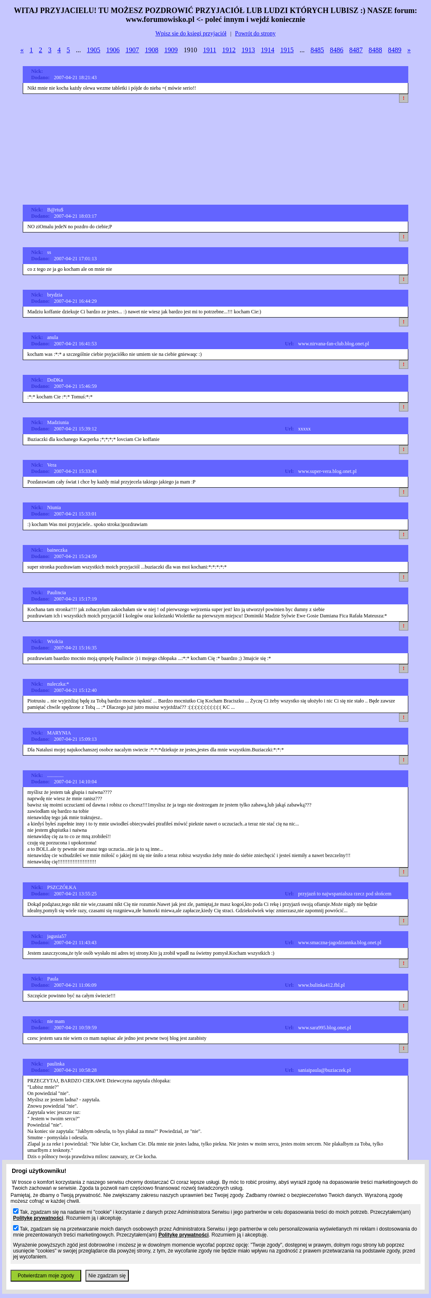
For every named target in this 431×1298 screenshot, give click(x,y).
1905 (93, 49)
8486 (336, 49)
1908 (151, 49)
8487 (356, 49)
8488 (375, 49)
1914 (267, 49)
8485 (317, 49)
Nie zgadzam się (107, 1276)
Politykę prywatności (38, 1218)
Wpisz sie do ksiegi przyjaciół (190, 33)
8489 (395, 49)
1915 (287, 49)
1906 (113, 49)
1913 (248, 49)
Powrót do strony (255, 33)
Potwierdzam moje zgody (46, 1276)
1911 (209, 49)
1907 (132, 49)
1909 (171, 49)
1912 (229, 49)
